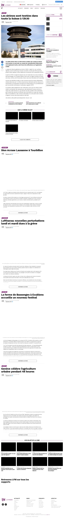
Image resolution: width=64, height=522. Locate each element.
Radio (31, 8)
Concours (43, 8)
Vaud (15, 504)
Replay (38, 4)
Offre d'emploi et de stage (56, 506)
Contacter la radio (30, 504)
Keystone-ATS (8, 22)
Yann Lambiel (41, 503)
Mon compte (59, 1)
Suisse (15, 505)
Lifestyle (37, 8)
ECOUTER (22, 4)
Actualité (20, 8)
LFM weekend (41, 506)
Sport (15, 510)
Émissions (26, 8)
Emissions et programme (30, 500)
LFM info (40, 500)
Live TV (44, 4)
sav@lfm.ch (48, 515)
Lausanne (16, 503)
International (16, 506)
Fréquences (28, 503)
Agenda (52, 503)
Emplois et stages (29, 505)
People (52, 504)
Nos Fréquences (54, 505)
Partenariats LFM (29, 506)
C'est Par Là (41, 504)
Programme (30, 4)
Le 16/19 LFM (41, 505)
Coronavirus (16, 500)
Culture (15, 509)
